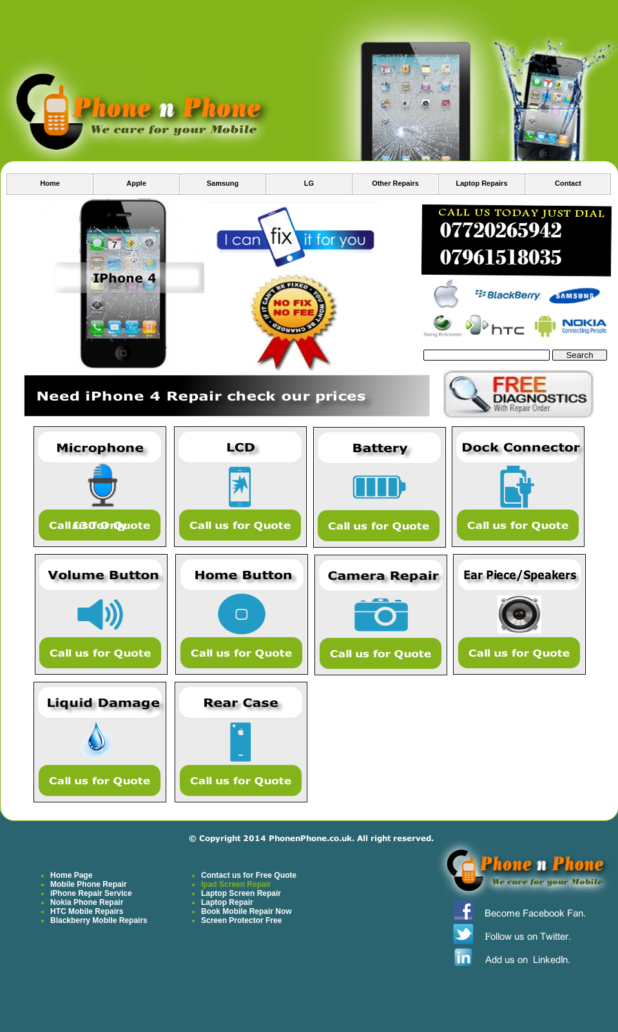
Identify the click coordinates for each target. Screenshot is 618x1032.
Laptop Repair (227, 902)
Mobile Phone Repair (88, 884)
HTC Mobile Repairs (86, 911)
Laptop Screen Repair (241, 893)
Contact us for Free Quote (248, 875)
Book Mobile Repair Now (246, 911)
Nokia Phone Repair (86, 902)
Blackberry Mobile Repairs (99, 920)
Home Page (71, 875)
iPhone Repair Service (91, 893)
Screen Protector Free (241, 920)
